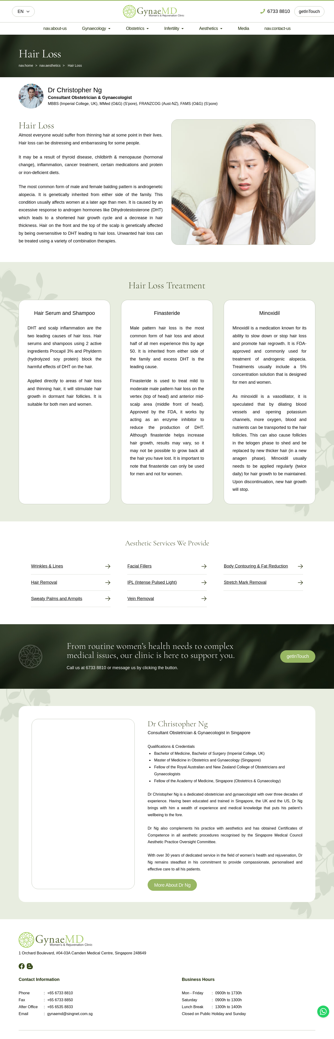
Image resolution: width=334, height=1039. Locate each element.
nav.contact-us (277, 28)
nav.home (26, 65)
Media (243, 28)
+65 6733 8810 (60, 993)
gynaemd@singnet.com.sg (70, 1014)
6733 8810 (96, 667)
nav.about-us (55, 28)
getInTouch (309, 11)
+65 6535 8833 (60, 1007)
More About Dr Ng (172, 885)
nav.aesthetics (50, 65)
